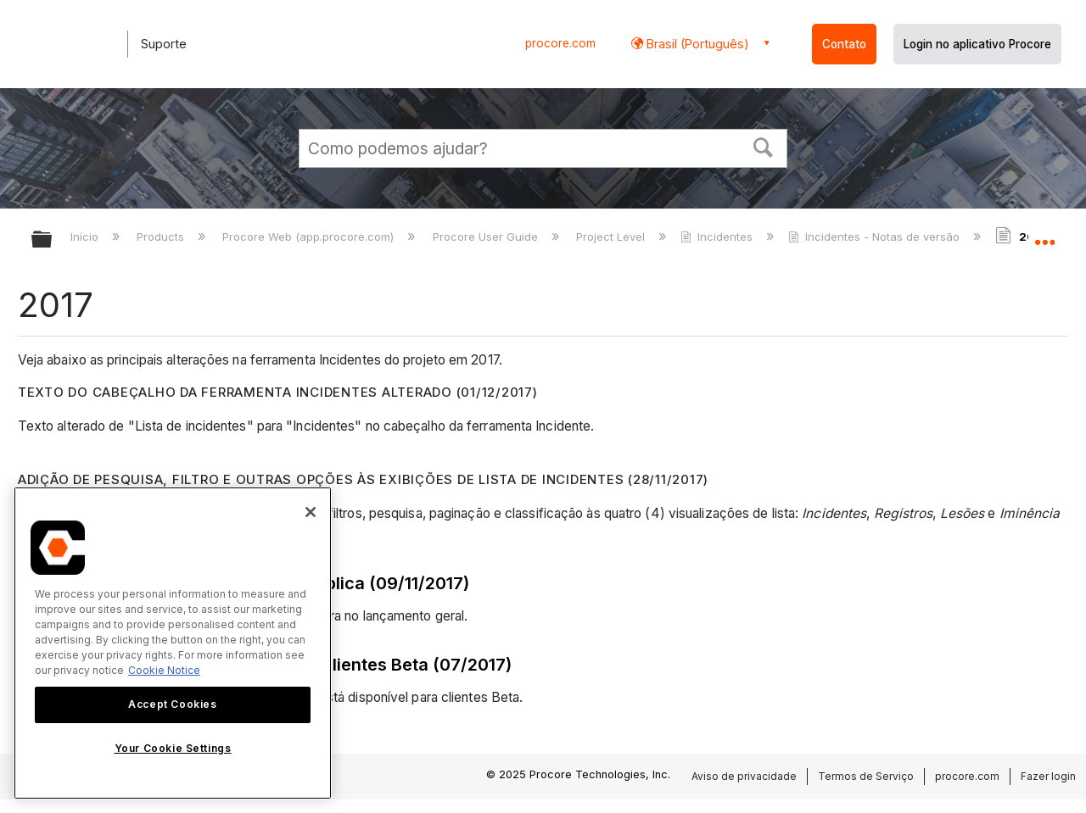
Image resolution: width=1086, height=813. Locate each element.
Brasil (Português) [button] (696, 43)
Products (162, 236)
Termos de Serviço (866, 776)
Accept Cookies (172, 704)
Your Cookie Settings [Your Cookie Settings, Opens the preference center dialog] (173, 748)
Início (86, 236)
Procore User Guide (487, 236)
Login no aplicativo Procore (977, 44)
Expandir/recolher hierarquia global (52, 240)
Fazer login (1048, 776)
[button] (763, 146)
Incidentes (718, 236)
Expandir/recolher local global (1044, 235)
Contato (844, 44)
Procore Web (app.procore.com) (309, 236)
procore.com (560, 43)
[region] (173, 643)
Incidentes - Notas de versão (875, 236)
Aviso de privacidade (744, 776)
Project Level (612, 236)
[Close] (310, 512)
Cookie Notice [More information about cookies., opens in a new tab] (164, 670)
